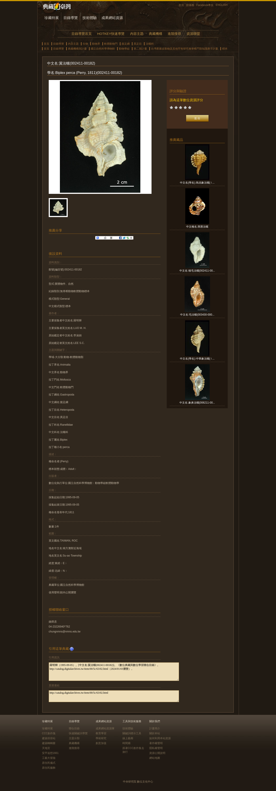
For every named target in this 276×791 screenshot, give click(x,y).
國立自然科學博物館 (103, 48)
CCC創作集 (49, 733)
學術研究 (101, 738)
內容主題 (136, 34)
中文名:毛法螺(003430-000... (197, 314)
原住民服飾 (48, 767)
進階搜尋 (174, 34)
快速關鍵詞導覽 (78, 733)
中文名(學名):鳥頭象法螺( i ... (197, 182)
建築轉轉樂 (48, 743)
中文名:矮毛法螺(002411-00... (197, 270)
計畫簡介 (154, 728)
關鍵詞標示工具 (131, 733)
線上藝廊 (127, 738)
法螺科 (150, 43)
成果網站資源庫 (105, 728)
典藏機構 (155, 34)
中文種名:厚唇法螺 (197, 226)
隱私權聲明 (156, 748)
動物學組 (124, 48)
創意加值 (101, 743)
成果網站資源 (112, 18)
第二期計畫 (140, 48)
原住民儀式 (48, 762)
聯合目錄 (74, 728)
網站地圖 (154, 758)
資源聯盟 (193, 34)
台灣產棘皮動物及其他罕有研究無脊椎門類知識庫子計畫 (184, 48)
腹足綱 (126, 43)
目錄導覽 (70, 18)
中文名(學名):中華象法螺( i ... (197, 358)
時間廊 (126, 743)
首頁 (181, 5)
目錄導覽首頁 (82, 34)
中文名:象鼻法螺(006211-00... (197, 402)
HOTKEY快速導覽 (110, 34)
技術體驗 (89, 18)
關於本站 (154, 733)
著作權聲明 (156, 743)
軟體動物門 (111, 43)
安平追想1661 (50, 753)
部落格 (190, 5)
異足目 (138, 43)
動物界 (96, 43)
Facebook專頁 (205, 5)
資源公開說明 (157, 753)
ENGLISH (222, 4)
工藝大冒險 (48, 758)
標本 (225, 48)
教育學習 (101, 733)
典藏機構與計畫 (77, 48)
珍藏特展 (51, 18)
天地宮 (46, 748)
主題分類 (74, 738)
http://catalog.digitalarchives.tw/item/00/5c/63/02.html (114, 696)
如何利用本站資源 (160, 738)
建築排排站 (48, 738)
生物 (85, 43)
